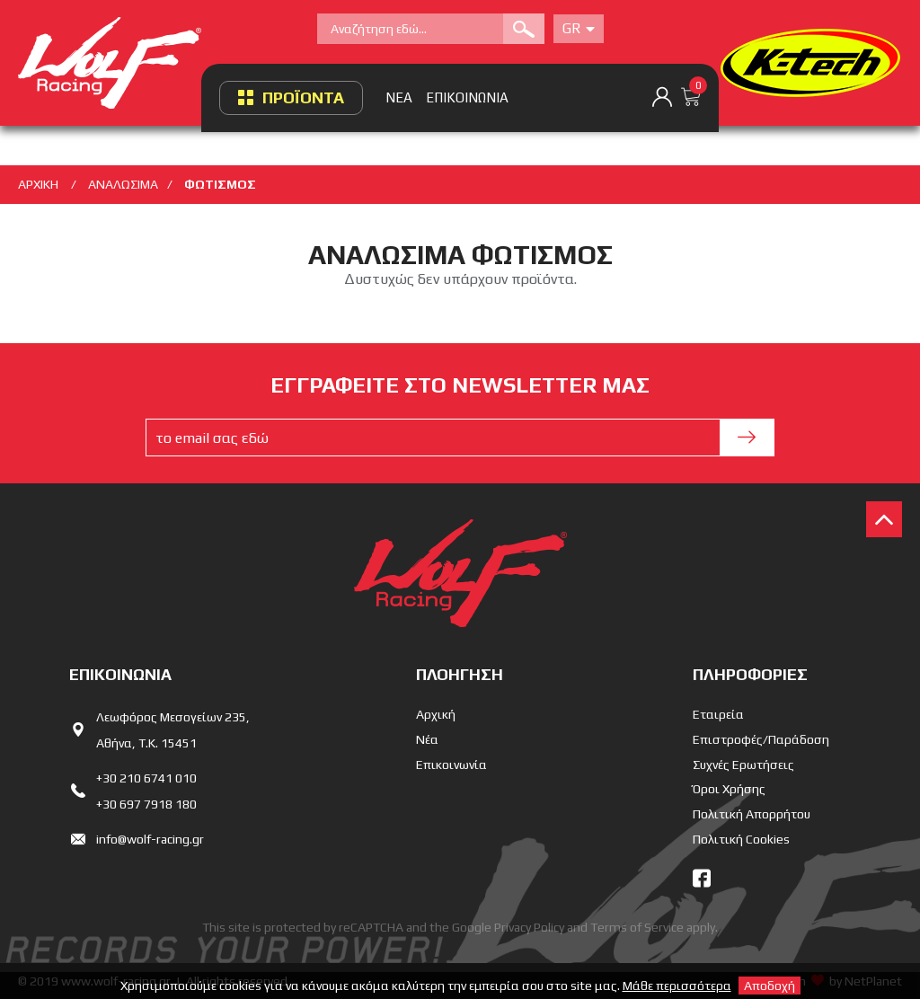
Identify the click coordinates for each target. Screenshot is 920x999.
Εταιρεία (718, 714)
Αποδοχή (769, 985)
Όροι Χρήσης (729, 789)
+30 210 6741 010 (146, 778)
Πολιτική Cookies (741, 839)
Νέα (427, 739)
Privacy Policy (529, 927)
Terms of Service (637, 927)
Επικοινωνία (451, 764)
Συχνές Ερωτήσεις (743, 764)
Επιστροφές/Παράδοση (761, 739)
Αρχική (436, 714)
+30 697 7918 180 (146, 804)
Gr (578, 28)
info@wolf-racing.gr (150, 839)
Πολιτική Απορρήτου (751, 814)
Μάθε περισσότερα (677, 985)
